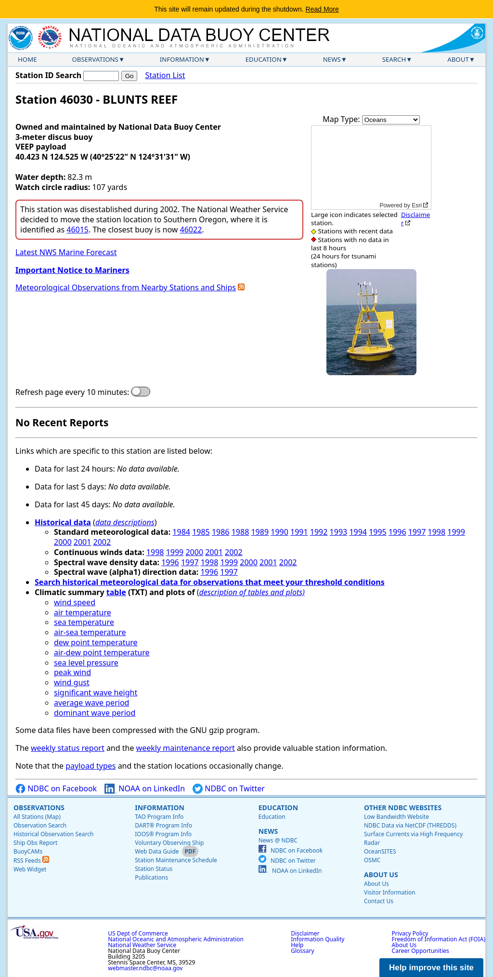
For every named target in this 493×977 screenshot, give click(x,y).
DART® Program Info (163, 825)
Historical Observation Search (53, 834)
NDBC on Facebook (56, 789)
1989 (260, 532)
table (116, 592)
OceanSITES (380, 851)
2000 (63, 542)
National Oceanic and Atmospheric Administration (176, 939)
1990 (279, 532)
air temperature (82, 612)
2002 (102, 542)
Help (297, 945)
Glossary (302, 951)
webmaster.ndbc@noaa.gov (145, 968)
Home (27, 59)
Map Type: (342, 119)
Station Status (153, 869)
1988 (240, 532)
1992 (319, 532)
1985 (201, 532)
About (458, 59)
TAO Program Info (159, 817)
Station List (165, 75)
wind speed (74, 602)
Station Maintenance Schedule (176, 860)
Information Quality (317, 939)
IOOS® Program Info (163, 834)
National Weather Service (142, 945)
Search (394, 59)
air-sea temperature (90, 632)
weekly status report (67, 748)
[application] (371, 167)
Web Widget (29, 869)
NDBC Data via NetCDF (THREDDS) (410, 825)
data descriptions (125, 522)
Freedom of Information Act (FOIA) (438, 939)
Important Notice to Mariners (72, 270)
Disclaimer (415, 218)
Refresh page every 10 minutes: (72, 392)
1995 (378, 532)
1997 (417, 532)
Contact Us (378, 901)
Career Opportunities (420, 951)
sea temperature (84, 622)
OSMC (372, 860)
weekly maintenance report (185, 748)
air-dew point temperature (101, 652)
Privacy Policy (410, 933)
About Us (381, 874)
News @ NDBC (278, 840)
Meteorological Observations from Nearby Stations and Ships (125, 287)
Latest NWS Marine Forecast (66, 252)
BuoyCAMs (27, 851)
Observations (95, 59)
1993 (339, 532)
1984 (181, 532)
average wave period (91, 702)
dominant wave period (94, 712)
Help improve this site (431, 967)
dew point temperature (96, 642)
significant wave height (95, 692)
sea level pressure (86, 662)
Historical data (63, 522)
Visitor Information (389, 892)
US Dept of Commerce (138, 933)
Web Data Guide (157, 851)
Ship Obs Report (35, 843)
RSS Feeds (31, 860)
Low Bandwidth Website (396, 817)
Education (264, 59)
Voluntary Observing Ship (169, 843)
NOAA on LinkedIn (144, 789)
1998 (437, 532)
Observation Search (39, 825)
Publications (151, 877)
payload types (90, 765)
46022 (191, 229)
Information (182, 59)
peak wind (72, 672)
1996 (397, 532)
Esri (417, 205)
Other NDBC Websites (402, 807)
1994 (358, 532)
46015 (77, 229)
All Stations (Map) (37, 817)
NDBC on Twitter (229, 789)
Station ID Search (48, 75)
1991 (299, 532)
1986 (221, 532)
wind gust (72, 682)
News (332, 59)
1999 (456, 532)
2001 (82, 542)
